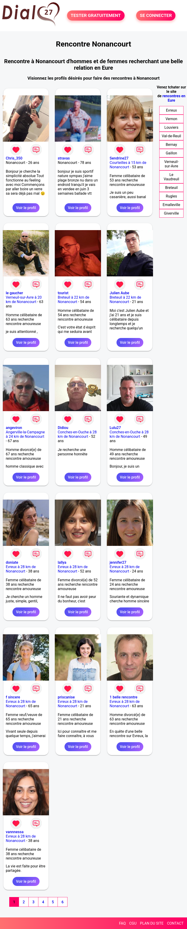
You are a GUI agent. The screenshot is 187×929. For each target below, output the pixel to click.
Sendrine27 (119, 158)
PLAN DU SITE (152, 923)
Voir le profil (26, 208)
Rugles (171, 196)
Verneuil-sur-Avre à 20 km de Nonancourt (24, 299)
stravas (64, 158)
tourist (63, 293)
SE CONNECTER (156, 15)
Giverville (171, 213)
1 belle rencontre (123, 697)
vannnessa (15, 832)
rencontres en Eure (173, 98)
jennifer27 (118, 562)
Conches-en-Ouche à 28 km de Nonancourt (77, 434)
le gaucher (14, 293)
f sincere (13, 697)
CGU (133, 923)
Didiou (63, 427)
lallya (62, 562)
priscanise (66, 697)
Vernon (171, 119)
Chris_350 (14, 158)
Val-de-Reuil (171, 136)
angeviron (14, 427)
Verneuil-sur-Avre (171, 164)
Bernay (171, 144)
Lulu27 (115, 427)
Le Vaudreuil (171, 176)
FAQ (122, 923)
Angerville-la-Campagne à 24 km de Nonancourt (25, 434)
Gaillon (171, 153)
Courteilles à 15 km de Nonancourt (128, 164)
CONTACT (175, 923)
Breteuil (171, 187)
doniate (12, 562)
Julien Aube (119, 293)
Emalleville (171, 205)
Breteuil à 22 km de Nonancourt (73, 299)
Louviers (171, 127)
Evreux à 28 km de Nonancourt (21, 569)
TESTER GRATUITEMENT (96, 15)
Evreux (171, 110)
